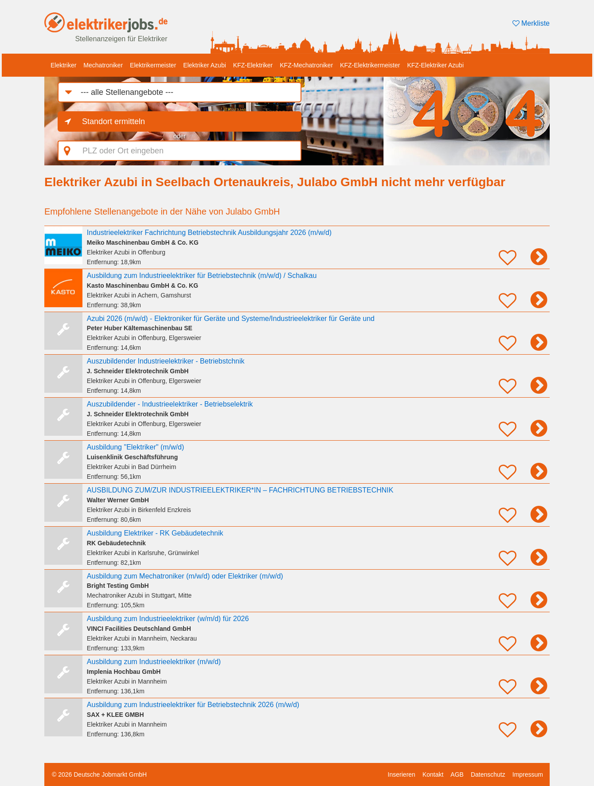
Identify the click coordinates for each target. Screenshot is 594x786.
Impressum (527, 774)
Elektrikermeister (153, 65)
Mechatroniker (103, 65)
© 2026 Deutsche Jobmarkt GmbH (99, 774)
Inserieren (401, 774)
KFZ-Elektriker (253, 65)
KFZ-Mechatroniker (306, 65)
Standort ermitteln (113, 121)
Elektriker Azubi (204, 65)
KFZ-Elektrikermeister (370, 65)
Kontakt (432, 774)
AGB (457, 774)
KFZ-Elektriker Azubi (435, 65)
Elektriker (63, 65)
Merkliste (531, 23)
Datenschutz (488, 774)
